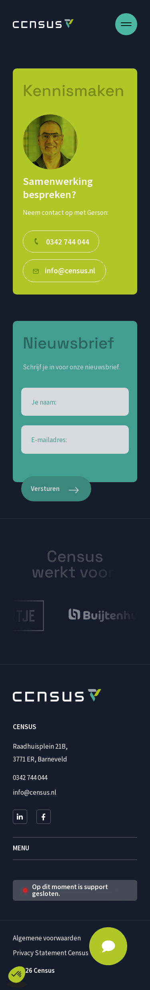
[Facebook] (43, 817)
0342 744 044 (30, 777)
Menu (21, 848)
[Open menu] (126, 24)
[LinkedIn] (20, 817)
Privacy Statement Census (50, 952)
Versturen (45, 513)
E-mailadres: (49, 465)
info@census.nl (34, 792)
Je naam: (43, 427)
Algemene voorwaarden (47, 938)
